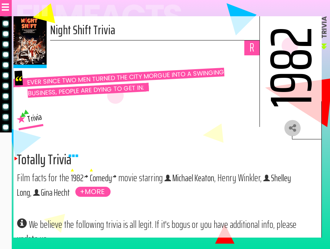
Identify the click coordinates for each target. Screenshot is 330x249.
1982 (77, 179)
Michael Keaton (198, 179)
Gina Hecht (58, 194)
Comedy (102, 179)
